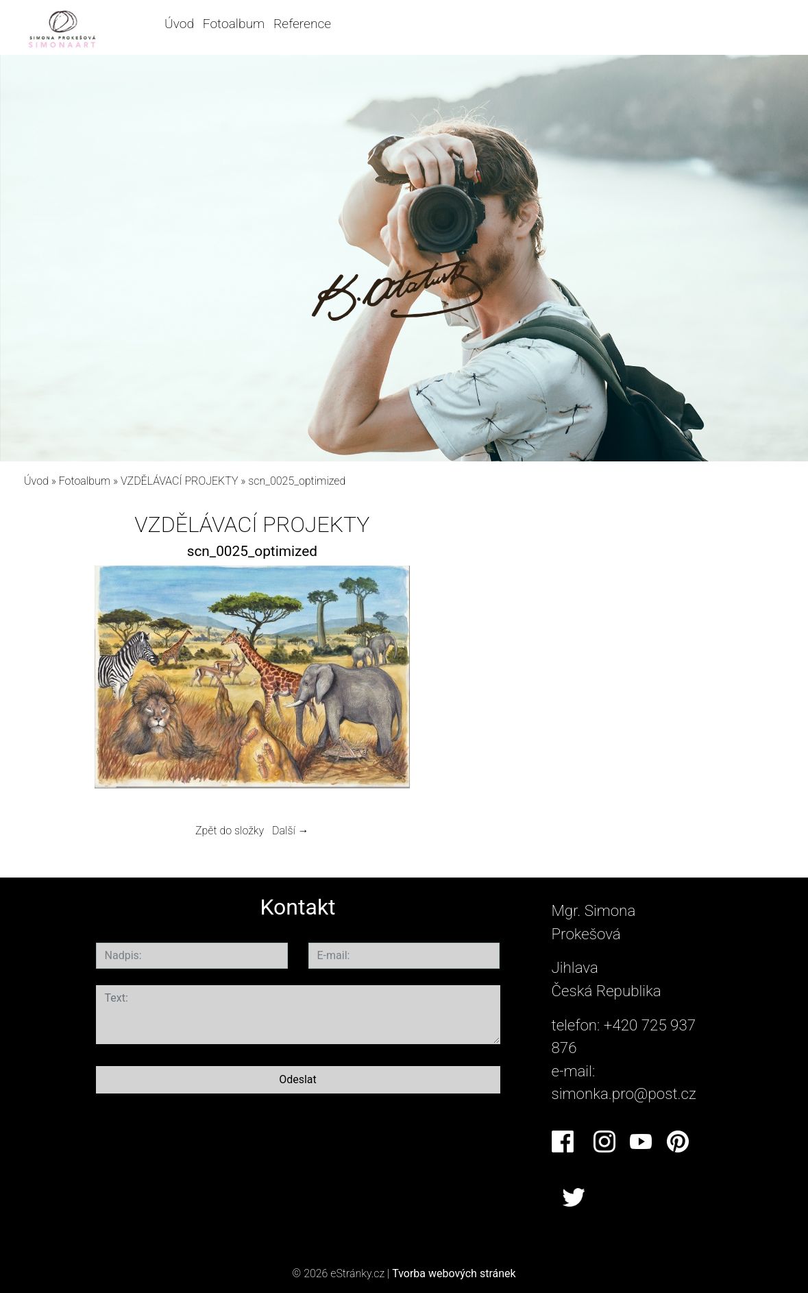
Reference (302, 24)
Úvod (179, 24)
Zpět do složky (229, 830)
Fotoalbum (234, 24)
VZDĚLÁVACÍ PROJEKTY (179, 480)
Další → (290, 830)
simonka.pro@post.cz (624, 1093)
